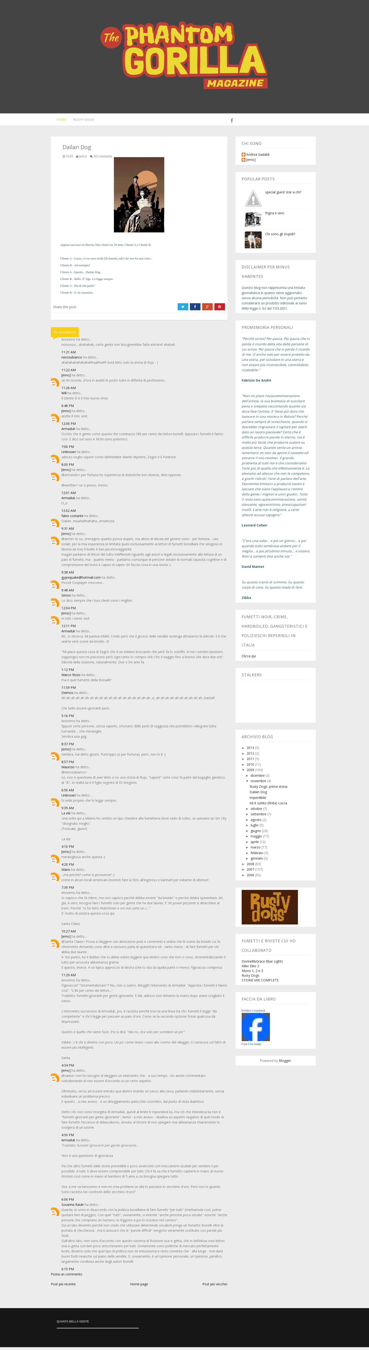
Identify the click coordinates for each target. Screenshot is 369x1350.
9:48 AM (67, 593)
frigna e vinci (274, 216)
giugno (256, 833)
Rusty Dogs (81, 121)
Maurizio (68, 770)
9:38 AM (67, 575)
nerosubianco (71, 360)
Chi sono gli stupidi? (280, 237)
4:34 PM (67, 1068)
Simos (66, 598)
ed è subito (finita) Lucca (268, 806)
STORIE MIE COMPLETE (260, 983)
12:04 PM (68, 611)
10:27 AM (68, 934)
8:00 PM (67, 467)
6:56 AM (67, 793)
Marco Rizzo (70, 677)
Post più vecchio (214, 1287)
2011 (251, 761)
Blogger (285, 1063)
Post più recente (63, 1287)
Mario (65, 872)
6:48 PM (67, 408)
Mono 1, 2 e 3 (252, 973)
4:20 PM (67, 867)
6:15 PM (67, 1272)
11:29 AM (68, 978)
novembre (259, 783)
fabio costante (72, 518)
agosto (256, 822)
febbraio (257, 855)
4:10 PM (67, 849)
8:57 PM (67, 764)
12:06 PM (68, 426)
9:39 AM (67, 810)
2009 (251, 772)
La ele (66, 816)
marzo (256, 850)
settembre (259, 817)
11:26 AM (68, 390)
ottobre (257, 811)
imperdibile (258, 800)
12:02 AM (68, 513)
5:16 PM (67, 718)
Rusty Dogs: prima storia (268, 789)
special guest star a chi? (283, 195)
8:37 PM (67, 747)
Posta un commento (66, 1277)
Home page (139, 1287)
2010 (251, 767)
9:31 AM (67, 531)
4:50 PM (67, 1137)
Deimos (67, 695)
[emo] (66, 378)
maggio (257, 839)
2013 (251, 750)
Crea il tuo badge (251, 1046)
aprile (255, 844)
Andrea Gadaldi (257, 157)
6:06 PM (67, 1202)
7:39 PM (67, 890)
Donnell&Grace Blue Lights (262, 964)
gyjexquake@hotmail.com (81, 580)
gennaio (257, 861)
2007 (251, 872)
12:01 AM (68, 495)
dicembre (258, 778)
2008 (251, 866)
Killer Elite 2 (250, 969)
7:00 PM (67, 449)
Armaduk (68, 431)
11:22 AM (68, 372)
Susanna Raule (72, 1207)
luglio (255, 828)
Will (64, 396)
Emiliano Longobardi (253, 1013)
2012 (251, 756)
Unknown (68, 454)
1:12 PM (67, 672)
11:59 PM (68, 690)
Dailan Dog (258, 794)
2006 (251, 878)
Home (58, 121)
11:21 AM (68, 355)
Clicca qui (249, 659)
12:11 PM (68, 628)
